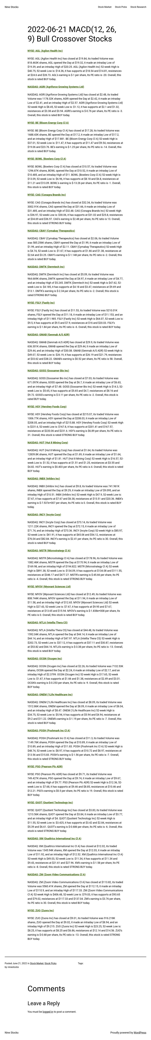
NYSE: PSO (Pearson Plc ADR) (45, 766)
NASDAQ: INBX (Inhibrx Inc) (44, 478)
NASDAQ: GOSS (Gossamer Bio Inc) (48, 370)
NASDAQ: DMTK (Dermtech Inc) (46, 266)
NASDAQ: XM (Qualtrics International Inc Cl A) (54, 838)
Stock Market (37, 963)
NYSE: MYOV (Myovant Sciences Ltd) (49, 586)
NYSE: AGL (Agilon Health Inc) (45, 50)
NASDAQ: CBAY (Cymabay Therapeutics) (51, 230)
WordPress (140, 1032)
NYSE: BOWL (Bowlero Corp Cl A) (47, 158)
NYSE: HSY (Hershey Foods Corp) (47, 406)
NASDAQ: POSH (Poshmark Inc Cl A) (49, 730)
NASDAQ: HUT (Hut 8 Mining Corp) (48, 442)
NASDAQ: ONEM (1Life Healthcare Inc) (50, 694)
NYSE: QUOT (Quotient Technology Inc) (50, 802)
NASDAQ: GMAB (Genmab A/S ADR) (49, 334)
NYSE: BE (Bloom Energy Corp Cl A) (48, 122)
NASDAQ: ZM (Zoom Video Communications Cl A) (57, 874)
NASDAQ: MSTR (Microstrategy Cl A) (49, 550)
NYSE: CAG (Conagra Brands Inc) (47, 194)
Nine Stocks (11, 7)
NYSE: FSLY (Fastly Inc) (41, 302)
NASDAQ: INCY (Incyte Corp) (44, 514)
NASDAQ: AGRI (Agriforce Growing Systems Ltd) (56, 86)
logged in (48, 1011)
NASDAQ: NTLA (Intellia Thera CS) (48, 622)
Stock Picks (50, 963)
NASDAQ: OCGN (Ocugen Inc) (45, 658)
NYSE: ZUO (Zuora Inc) (41, 910)
